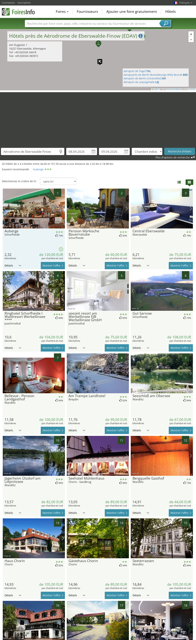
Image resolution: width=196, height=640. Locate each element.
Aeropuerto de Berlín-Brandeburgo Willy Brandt (156, 74)
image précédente (5, 208)
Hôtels (170, 11)
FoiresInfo (20, 11)
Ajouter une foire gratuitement (131, 11)
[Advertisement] (98, 117)
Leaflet (155, 89)
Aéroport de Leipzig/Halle (141, 82)
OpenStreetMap (173, 89)
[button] (191, 34)
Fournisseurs (87, 11)
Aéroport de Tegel (137, 71)
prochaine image (63, 208)
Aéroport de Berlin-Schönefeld (145, 78)
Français (186, 2)
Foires (62, 11)
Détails (13, 265)
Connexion (8, 2)
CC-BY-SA (192, 89)
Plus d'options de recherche (173, 157)
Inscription (24, 2)
